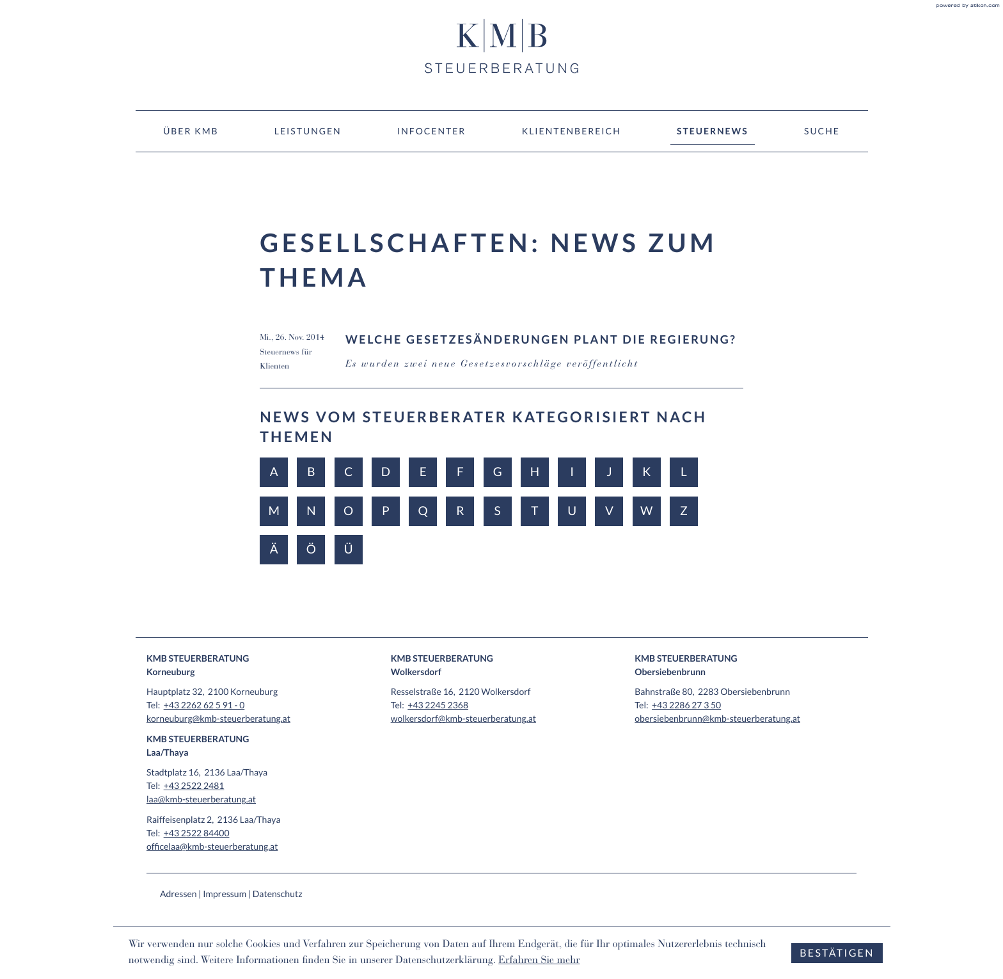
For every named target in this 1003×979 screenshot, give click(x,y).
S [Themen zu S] (497, 511)
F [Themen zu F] (460, 472)
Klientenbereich (571, 130)
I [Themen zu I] (572, 472)
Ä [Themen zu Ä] (274, 549)
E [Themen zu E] (423, 472)
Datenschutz (278, 893)
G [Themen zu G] (497, 472)
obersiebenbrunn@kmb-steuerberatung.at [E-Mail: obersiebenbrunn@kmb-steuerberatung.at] (717, 718)
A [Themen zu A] (274, 472)
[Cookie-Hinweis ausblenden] (836, 953)
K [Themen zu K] (646, 472)
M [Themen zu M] (273, 511)
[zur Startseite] (501, 46)
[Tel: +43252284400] (197, 832)
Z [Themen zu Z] (684, 511)
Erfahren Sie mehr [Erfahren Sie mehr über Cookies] (539, 961)
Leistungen (308, 130)
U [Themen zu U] (571, 511)
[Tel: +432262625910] (204, 704)
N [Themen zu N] (310, 511)
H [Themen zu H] (534, 472)
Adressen (178, 893)
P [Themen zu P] (386, 511)
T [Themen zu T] (534, 511)
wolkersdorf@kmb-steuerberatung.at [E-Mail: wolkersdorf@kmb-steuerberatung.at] (463, 718)
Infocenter (431, 130)
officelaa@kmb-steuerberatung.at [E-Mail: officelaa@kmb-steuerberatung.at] (212, 846)
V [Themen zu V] (609, 511)
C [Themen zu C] (348, 472)
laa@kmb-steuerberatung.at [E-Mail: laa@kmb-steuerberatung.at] (201, 798)
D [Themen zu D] (385, 472)
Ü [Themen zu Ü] (348, 549)
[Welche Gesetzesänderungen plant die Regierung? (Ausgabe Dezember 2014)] (501, 359)
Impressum (224, 893)
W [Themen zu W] (646, 511)
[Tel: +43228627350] (686, 704)
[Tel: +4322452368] (437, 704)
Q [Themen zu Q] (423, 511)
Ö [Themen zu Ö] (311, 549)
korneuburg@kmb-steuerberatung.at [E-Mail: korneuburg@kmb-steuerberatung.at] (218, 718)
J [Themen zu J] (609, 472)
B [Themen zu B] (311, 472)
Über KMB (190, 130)
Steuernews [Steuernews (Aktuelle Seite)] (712, 130)
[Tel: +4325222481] (194, 785)
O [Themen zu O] (348, 511)
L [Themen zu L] (684, 472)
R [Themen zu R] (460, 511)
